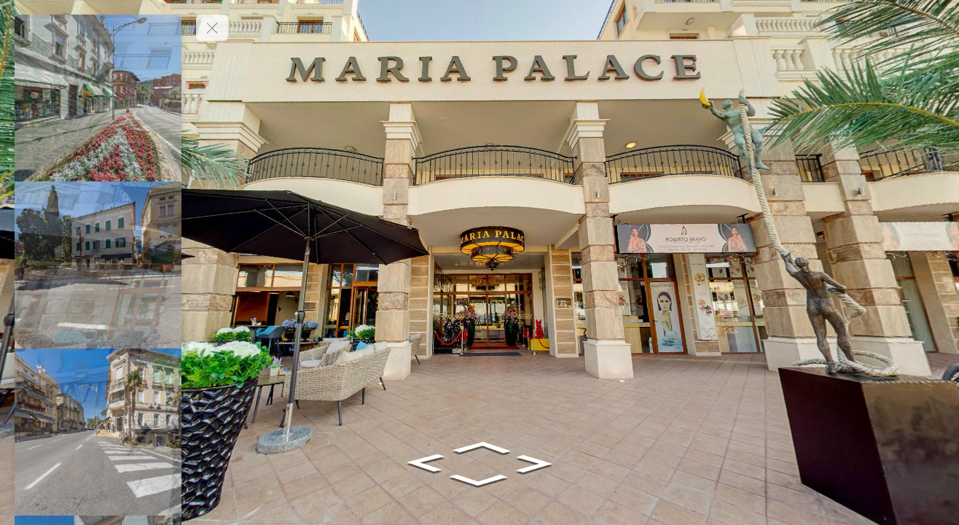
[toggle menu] (212, 28)
